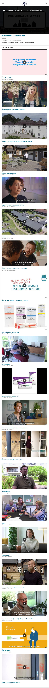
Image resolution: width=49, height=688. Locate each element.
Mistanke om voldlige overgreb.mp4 (11, 682)
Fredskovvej (5, 237)
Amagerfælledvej (6, 491)
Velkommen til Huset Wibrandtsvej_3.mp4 (12, 459)
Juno (20, 40)
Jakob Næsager (15, 40)
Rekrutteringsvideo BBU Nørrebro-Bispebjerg (13, 109)
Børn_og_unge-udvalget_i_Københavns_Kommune (15, 300)
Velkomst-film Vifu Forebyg (9, 173)
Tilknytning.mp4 (6, 555)
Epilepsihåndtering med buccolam (10, 332)
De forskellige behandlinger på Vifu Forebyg (13, 587)
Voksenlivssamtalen (7, 77)
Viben (3, 523)
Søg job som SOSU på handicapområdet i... (13, 205)
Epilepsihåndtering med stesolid (10, 396)
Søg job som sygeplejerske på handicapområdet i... (15, 268)
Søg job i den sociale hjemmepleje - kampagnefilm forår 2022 (17, 618)
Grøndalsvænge (6, 364)
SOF (2, 37)
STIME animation (6, 650)
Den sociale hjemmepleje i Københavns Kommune (15, 428)
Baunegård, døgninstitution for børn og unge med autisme (17, 141)
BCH (11, 40)
